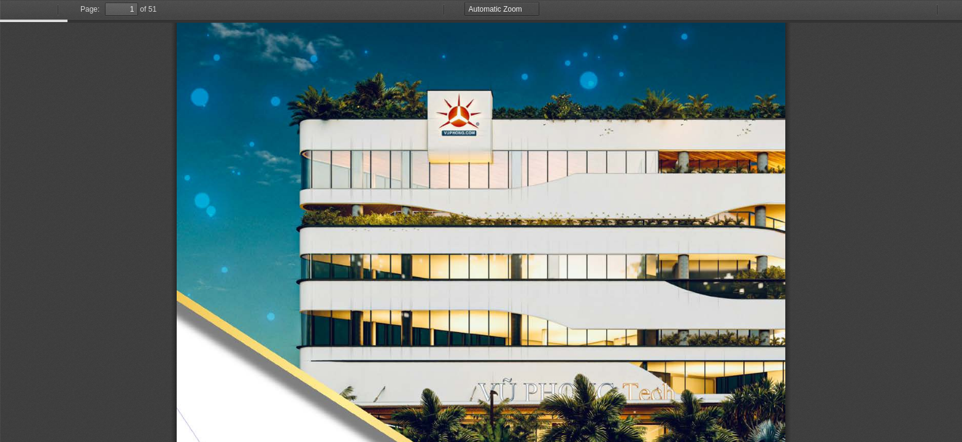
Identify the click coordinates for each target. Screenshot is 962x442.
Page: (89, 9)
